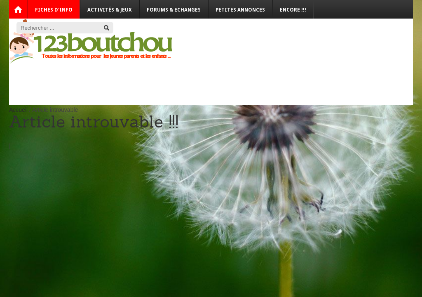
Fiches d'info (54, 10)
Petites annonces (240, 10)
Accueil (18, 109)
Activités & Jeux (109, 10)
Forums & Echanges (174, 10)
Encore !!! (293, 10)
